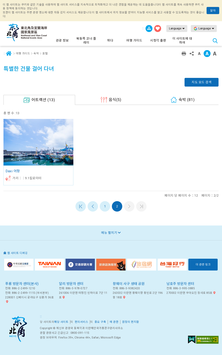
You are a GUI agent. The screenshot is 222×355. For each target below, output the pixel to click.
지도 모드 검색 (201, 82)
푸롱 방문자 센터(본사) (22, 284)
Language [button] (175, 28)
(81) (187, 99)
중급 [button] (207, 53)
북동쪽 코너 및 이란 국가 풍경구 (18, 329)
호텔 (45, 53)
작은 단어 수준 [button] (199, 53)
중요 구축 (100, 322)
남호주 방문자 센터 (180, 284)
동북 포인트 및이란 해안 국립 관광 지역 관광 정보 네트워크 (26, 32)
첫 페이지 (80, 206)
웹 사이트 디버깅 (17, 253)
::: (143, 28)
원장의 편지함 (130, 322)
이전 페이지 (93, 206)
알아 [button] (213, 10)
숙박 (36, 53)
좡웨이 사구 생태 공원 (128, 284)
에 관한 (114, 322)
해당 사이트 (61, 322)
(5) (115, 99)
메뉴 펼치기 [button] (109, 233)
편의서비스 (81, 322)
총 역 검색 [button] (215, 40)
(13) (43, 100)
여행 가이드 (23, 53)
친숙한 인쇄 (183, 53)
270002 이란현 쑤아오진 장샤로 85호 (189, 293)
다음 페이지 (129, 206)
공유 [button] (191, 53)
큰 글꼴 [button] (214, 53)
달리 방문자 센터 (71, 284)
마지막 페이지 (141, 206)
